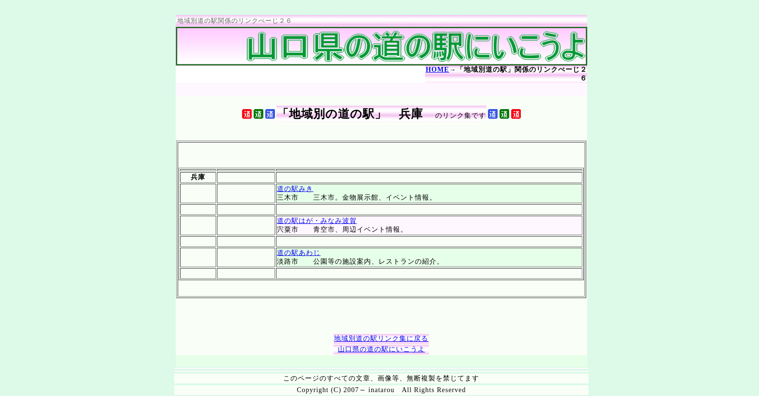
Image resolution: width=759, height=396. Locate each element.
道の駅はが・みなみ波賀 (317, 220)
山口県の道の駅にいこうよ (381, 349)
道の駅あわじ (298, 252)
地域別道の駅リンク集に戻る (381, 338)
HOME (437, 69)
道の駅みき (295, 188)
